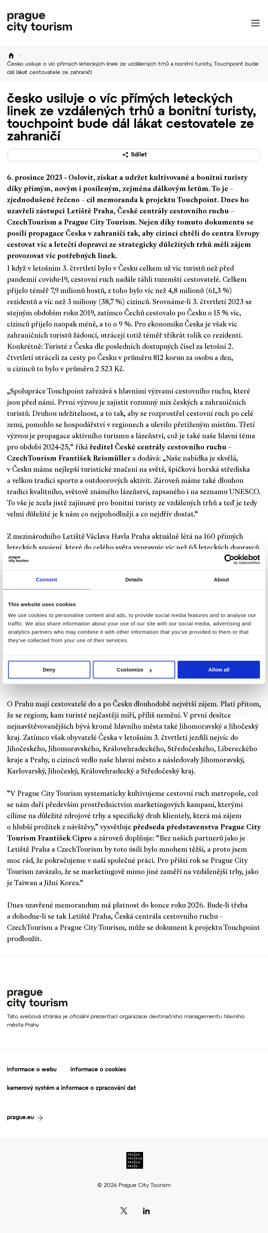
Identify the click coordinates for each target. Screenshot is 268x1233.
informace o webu (32, 1070)
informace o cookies (98, 1070)
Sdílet (139, 155)
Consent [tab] (46, 579)
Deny (49, 670)
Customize (134, 670)
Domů (11, 56)
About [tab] (221, 579)
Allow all (219, 670)
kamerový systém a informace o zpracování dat (71, 1088)
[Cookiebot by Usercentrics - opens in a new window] (229, 559)
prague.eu (20, 1118)
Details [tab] (134, 579)
